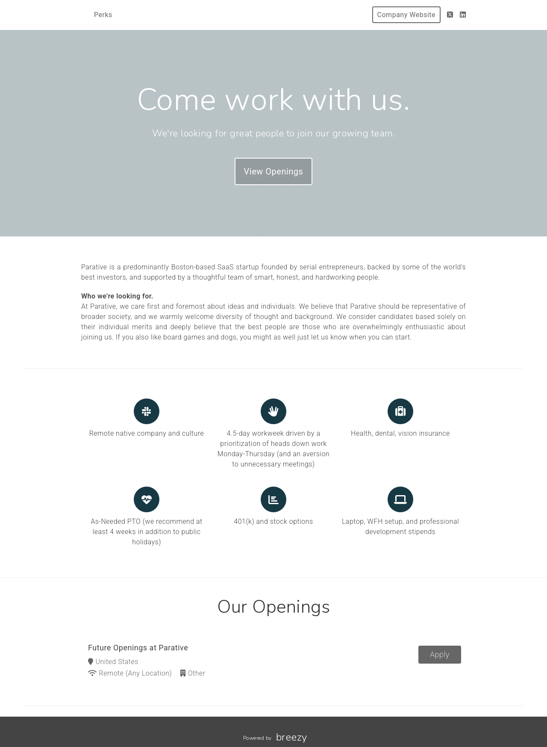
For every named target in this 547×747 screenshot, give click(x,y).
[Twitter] (450, 15)
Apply (440, 654)
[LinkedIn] (463, 15)
